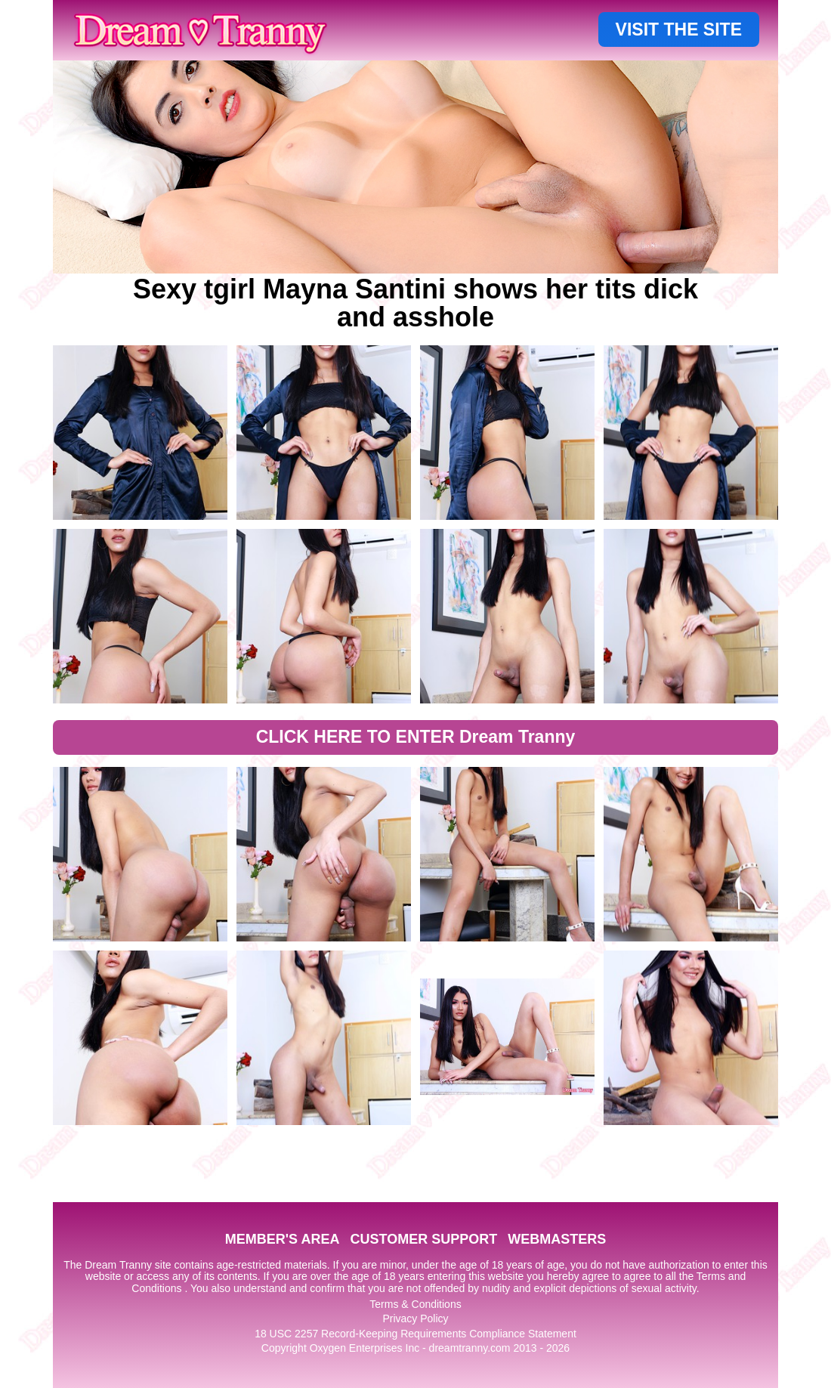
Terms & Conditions (415, 1304)
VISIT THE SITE (679, 29)
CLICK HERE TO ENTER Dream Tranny (416, 737)
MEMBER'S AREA (282, 1239)
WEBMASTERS (557, 1239)
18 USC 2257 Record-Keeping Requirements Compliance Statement (415, 1334)
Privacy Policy (415, 1318)
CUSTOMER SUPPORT (423, 1239)
